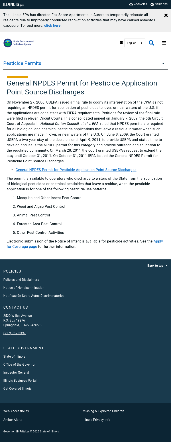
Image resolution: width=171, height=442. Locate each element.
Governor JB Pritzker (16, 431)
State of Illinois (14, 356)
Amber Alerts (12, 420)
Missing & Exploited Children (103, 411)
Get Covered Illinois (17, 388)
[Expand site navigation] (164, 43)
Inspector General (16, 372)
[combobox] (134, 43)
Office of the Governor (19, 364)
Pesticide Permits (22, 63)
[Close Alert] (166, 15)
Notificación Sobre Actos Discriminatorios (33, 295)
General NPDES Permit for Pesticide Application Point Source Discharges (76, 170)
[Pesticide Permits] (162, 63)
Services (159, 4)
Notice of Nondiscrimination (23, 287)
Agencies (138, 4)
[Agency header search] (151, 43)
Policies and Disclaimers (21, 279)
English (131, 43)
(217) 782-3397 (14, 333)
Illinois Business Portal (20, 380)
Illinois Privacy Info (96, 420)
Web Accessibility (16, 411)
